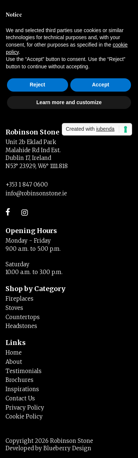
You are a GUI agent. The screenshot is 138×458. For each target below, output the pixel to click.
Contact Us (20, 398)
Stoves (14, 307)
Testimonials (24, 371)
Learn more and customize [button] (69, 102)
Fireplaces (19, 298)
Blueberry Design (67, 448)
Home (14, 352)
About (14, 361)
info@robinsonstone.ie (36, 193)
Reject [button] (37, 85)
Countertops (23, 317)
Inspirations (22, 389)
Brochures (19, 379)
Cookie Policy (24, 416)
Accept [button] (100, 85)
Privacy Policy (25, 407)
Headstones (21, 325)
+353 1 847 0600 (27, 184)
